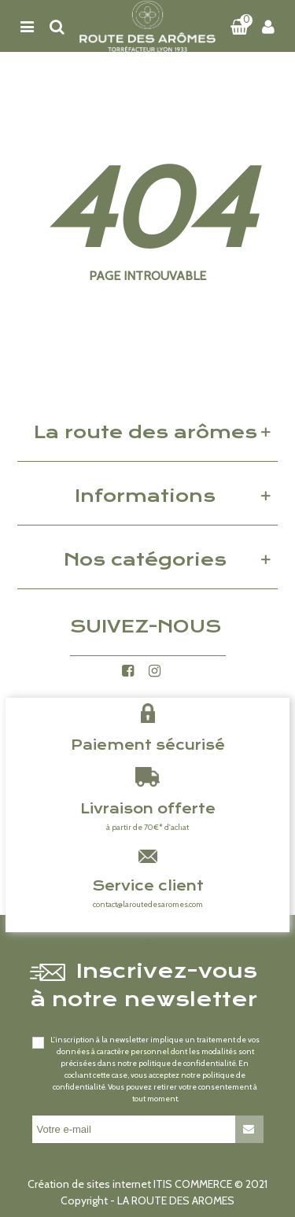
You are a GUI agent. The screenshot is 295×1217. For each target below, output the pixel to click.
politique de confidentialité (187, 1063)
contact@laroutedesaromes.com (148, 904)
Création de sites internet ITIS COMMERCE (130, 1184)
